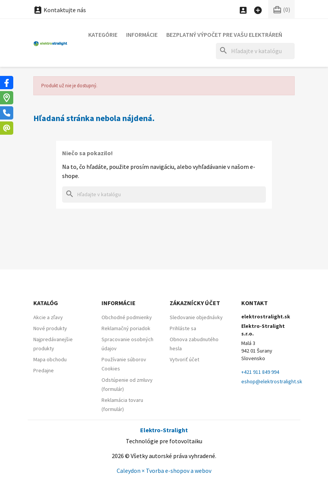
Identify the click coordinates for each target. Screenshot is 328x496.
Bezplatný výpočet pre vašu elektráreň (224, 34)
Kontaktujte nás (59, 10)
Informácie (142, 34)
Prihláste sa (183, 328)
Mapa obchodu (50, 359)
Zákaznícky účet (195, 303)
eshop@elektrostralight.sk (271, 381)
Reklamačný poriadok (126, 328)
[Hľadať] (255, 51)
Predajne (43, 370)
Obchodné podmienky (127, 317)
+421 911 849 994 (260, 371)
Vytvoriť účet (184, 359)
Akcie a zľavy (48, 317)
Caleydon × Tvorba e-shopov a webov (164, 470)
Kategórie (102, 34)
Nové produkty (50, 328)
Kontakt (254, 303)
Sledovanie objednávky (196, 317)
